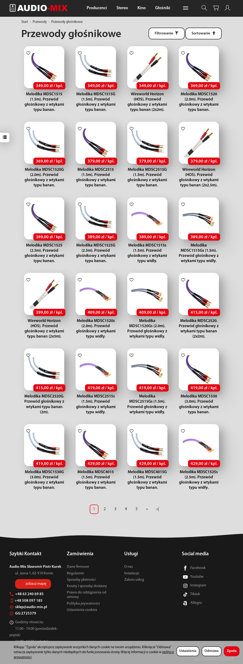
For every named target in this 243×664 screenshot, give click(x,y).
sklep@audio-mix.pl (28, 607)
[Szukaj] (204, 8)
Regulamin (75, 573)
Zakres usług (134, 580)
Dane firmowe (78, 567)
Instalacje (131, 573)
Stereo (122, 8)
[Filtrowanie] (167, 33)
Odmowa (212, 651)
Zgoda (232, 651)
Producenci (97, 8)
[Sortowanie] (203, 33)
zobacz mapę (36, 584)
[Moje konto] (227, 8)
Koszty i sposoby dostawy (87, 586)
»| (157, 509)
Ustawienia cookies (82, 610)
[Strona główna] (40, 8)
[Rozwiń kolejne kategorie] (186, 8)
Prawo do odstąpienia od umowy (86, 595)
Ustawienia (187, 651)
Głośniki (162, 8)
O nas (128, 567)
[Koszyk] (216, 8)
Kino (141, 8)
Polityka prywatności (83, 604)
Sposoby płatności (81, 580)
